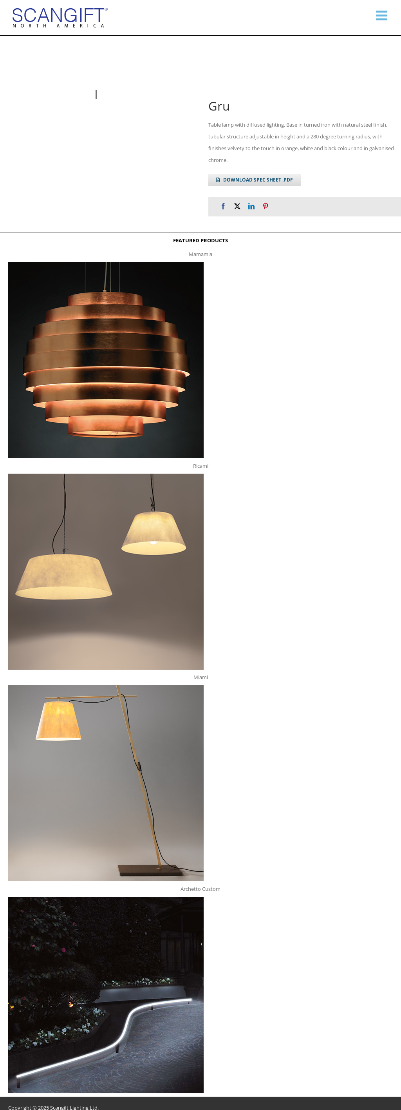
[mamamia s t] (106, 264)
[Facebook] (223, 206)
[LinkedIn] (251, 206)
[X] (237, 206)
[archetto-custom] (106, 899)
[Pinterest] (265, 206)
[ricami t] (106, 476)
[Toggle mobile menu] (382, 15)
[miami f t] (106, 687)
